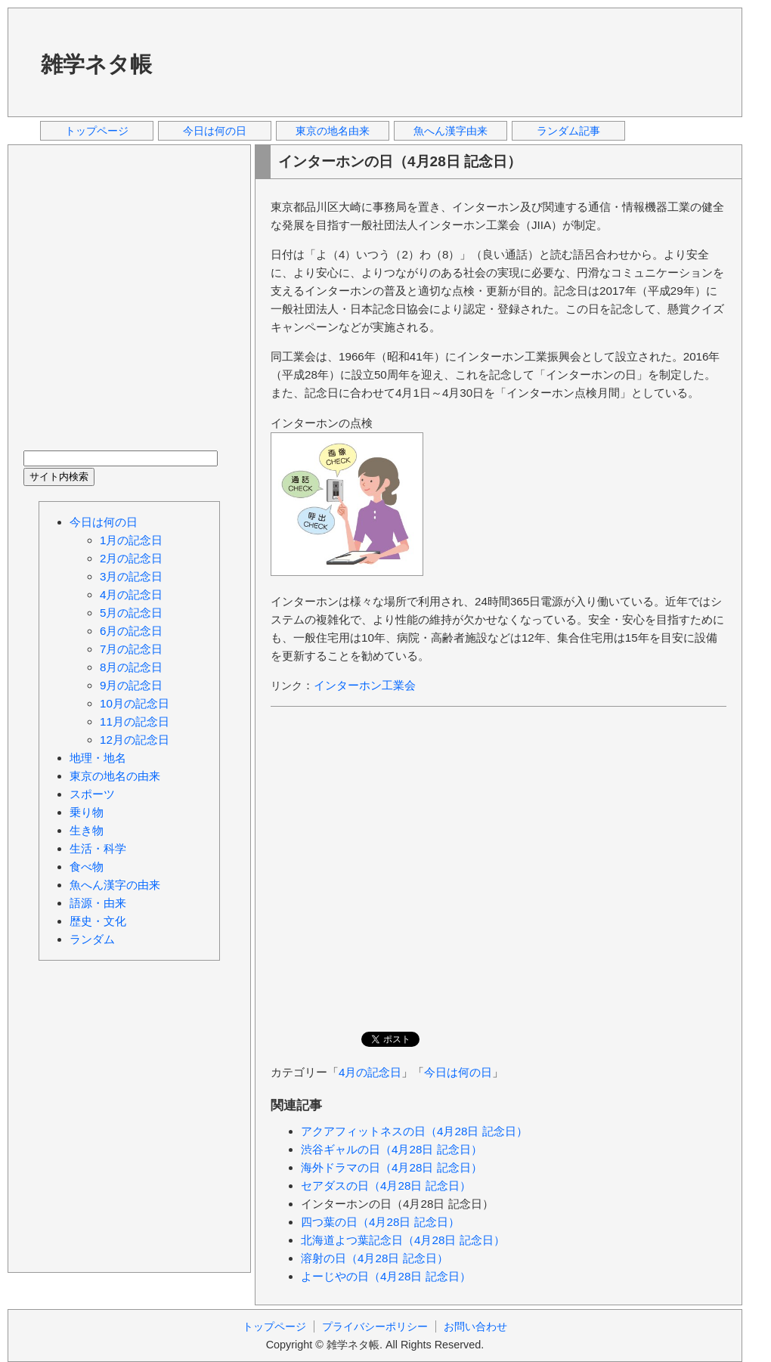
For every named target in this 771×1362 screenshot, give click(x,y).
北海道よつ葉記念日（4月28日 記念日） (403, 1240)
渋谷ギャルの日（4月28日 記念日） (391, 1149)
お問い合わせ (475, 1326)
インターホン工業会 (365, 685)
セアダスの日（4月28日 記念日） (386, 1185)
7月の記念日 (131, 648)
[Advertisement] (230, 61)
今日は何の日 (214, 131)
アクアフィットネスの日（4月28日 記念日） (414, 1131)
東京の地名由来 (333, 131)
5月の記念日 (131, 612)
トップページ (96, 131)
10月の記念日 (134, 703)
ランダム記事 (568, 131)
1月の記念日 (131, 540)
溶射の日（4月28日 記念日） (374, 1258)
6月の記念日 (131, 630)
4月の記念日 (370, 1072)
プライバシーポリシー (375, 1326)
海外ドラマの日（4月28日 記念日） (391, 1167)
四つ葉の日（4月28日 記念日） (380, 1221)
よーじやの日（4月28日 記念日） (386, 1276)
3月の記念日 (131, 576)
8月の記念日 (131, 667)
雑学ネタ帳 (96, 64)
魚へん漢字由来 (450, 131)
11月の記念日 (134, 721)
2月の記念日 (131, 558)
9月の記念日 (131, 685)
